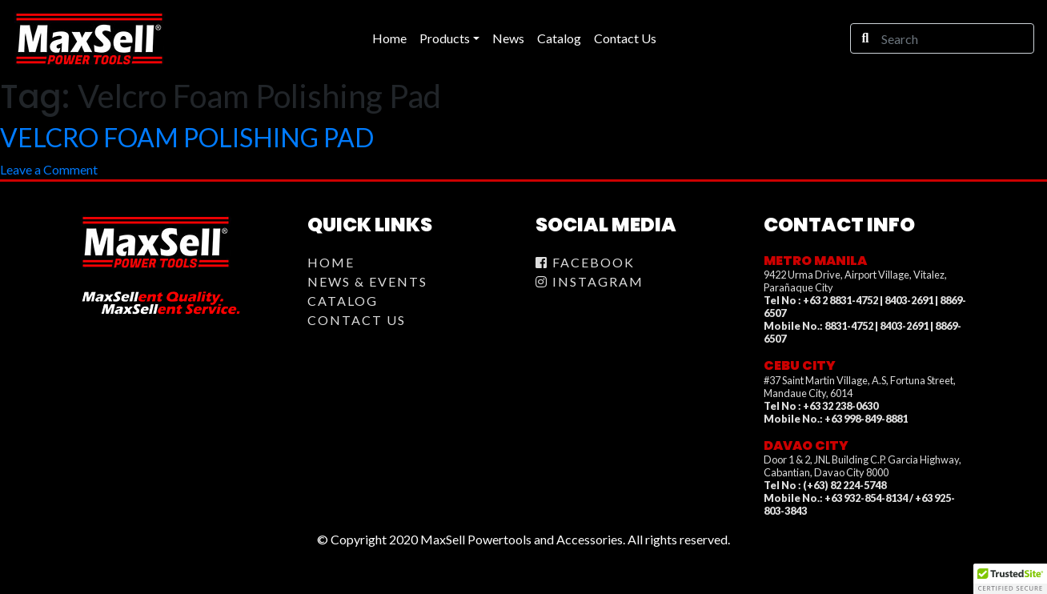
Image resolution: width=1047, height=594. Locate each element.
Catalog (342, 300)
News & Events (367, 281)
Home (331, 262)
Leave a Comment (49, 169)
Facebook (585, 262)
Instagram (590, 281)
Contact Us (356, 319)
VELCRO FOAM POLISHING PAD (187, 137)
